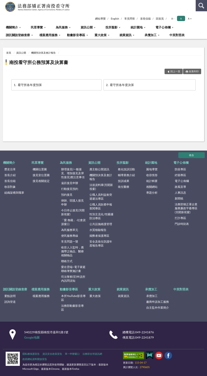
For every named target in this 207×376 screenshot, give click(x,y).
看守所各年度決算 (119, 85)
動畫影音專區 (76, 35)
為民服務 (62, 27)
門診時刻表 (182, 223)
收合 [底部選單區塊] (191, 155)
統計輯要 (152, 181)
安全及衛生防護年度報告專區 (100, 243)
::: (3, 2)
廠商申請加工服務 (157, 301)
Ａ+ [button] (189, 18)
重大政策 (101, 35)
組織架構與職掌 (14, 192)
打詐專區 (180, 218)
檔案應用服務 (48, 35)
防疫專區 (180, 169)
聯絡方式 (66, 261)
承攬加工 (151, 35)
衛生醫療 (123, 186)
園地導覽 (152, 169)
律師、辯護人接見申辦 (72, 202)
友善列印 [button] (194, 71)
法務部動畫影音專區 (72, 307)
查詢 (201, 5)
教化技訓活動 (126, 169)
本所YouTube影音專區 (73, 297)
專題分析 (152, 192)
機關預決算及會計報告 (43, 52)
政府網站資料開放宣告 (34, 359)
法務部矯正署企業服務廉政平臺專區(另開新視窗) (186, 208)
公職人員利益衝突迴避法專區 (100, 196)
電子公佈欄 (163, 27)
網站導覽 (100, 18)
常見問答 (129, 18)
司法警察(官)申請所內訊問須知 (73, 278)
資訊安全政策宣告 (52, 353)
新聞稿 (179, 198)
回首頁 (160, 18)
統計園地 (137, 27)
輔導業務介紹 (126, 175)
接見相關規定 (41, 181)
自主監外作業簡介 (157, 307)
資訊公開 (87, 27)
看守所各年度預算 (27, 85)
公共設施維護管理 (100, 224)
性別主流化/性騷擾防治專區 (101, 216)
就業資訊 (125, 35)
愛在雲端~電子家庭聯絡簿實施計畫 (73, 268)
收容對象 (10, 186)
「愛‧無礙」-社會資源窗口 (73, 222)
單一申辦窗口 (72, 353)
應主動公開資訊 (99, 169)
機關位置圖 (40, 169)
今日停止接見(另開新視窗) (73, 212)
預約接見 (66, 194)
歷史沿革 (10, 169)
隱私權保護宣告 (31, 353)
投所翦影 (111, 27)
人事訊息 (180, 192)
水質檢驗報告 (97, 229)
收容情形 (152, 175)
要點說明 (10, 296)
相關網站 (152, 186)
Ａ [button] (181, 18)
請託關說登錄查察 (18, 35)
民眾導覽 (37, 27)
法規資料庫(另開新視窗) (101, 186)
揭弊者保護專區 (99, 235)
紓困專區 (180, 175)
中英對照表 (177, 35)
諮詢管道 (10, 301)
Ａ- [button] (172, 18)
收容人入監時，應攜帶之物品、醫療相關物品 (72, 251)
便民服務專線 (69, 235)
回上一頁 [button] (175, 71)
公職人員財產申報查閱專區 (100, 206)
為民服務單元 (69, 229)
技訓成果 (123, 181)
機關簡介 (12, 27)
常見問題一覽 (69, 241)
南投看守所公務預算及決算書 (38, 62)
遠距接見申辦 (69, 183)
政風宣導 (180, 186)
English (115, 18)
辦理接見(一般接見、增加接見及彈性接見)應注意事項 (73, 173)
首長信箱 (145, 18)
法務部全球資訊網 (92, 353)
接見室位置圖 (41, 175)
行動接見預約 (69, 188)
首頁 (8, 52)
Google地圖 (32, 337)
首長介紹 (10, 175)
